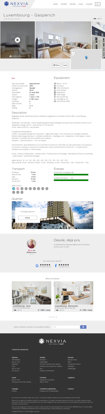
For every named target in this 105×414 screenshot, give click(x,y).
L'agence (71, 377)
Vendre (73, 4)
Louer (80, 4)
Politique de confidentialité (49, 391)
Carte (65, 65)
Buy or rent (16, 362)
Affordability (16, 360)
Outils (55, 4)
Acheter (64, 4)
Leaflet (87, 68)
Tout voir (52, 317)
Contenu (43, 377)
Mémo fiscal (44, 382)
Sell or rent (16, 368)
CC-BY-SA (96, 68)
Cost (13, 366)
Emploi (14, 391)
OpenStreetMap (92, 68)
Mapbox (100, 68)
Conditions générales (48, 389)
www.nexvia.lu (24, 404)
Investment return (74, 364)
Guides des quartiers (47, 380)
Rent (69, 362)
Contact (89, 4)
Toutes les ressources (20, 349)
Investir (71, 357)
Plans (56, 65)
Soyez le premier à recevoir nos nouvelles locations (32, 327)
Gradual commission (47, 371)
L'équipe (15, 389)
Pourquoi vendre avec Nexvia (50, 364)
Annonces (15, 371)
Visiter (27, 218)
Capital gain (44, 362)
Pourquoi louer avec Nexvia (21, 382)
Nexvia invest (72, 360)
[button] (86, 57)
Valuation (15, 364)
